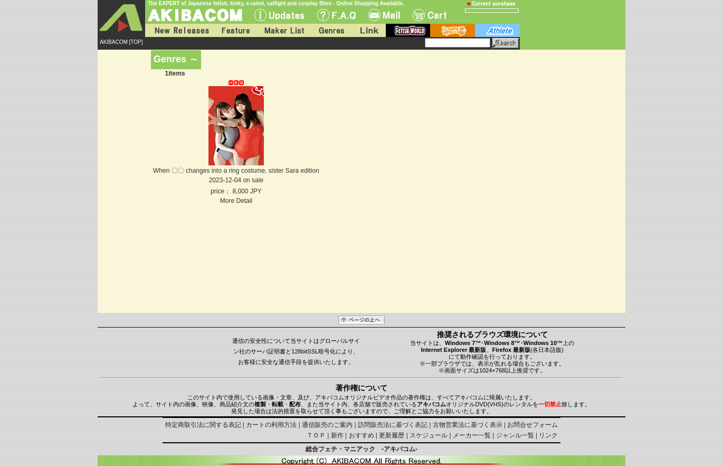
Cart (429, 15)
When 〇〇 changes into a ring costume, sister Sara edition (236, 170)
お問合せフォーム (532, 424)
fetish (408, 30)
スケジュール (429, 435)
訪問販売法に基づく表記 (392, 424)
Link (368, 30)
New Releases (179, 30)
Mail (384, 15)
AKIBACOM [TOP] (121, 42)
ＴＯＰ (316, 435)
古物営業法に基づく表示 (467, 424)
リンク (548, 435)
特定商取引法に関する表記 (203, 424)
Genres (331, 30)
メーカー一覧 (472, 435)
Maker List (284, 30)
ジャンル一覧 (515, 435)
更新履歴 (391, 435)
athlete (497, 30)
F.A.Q (336, 15)
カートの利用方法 (271, 424)
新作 (337, 435)
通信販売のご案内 (327, 424)
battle (452, 30)
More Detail (236, 200)
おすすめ (361, 435)
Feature (235, 30)
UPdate (279, 15)
